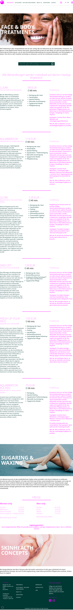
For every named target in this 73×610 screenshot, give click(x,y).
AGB (36, 590)
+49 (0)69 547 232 (7, 597)
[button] (2, 607)
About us (39, 3)
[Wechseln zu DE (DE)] (65, 3)
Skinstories (46, 3)
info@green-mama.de (6, 595)
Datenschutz (39, 588)
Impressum (38, 585)
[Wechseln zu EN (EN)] (68, 3)
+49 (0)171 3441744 (8, 599)
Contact (53, 3)
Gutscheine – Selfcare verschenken (25, 3)
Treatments (10, 3)
